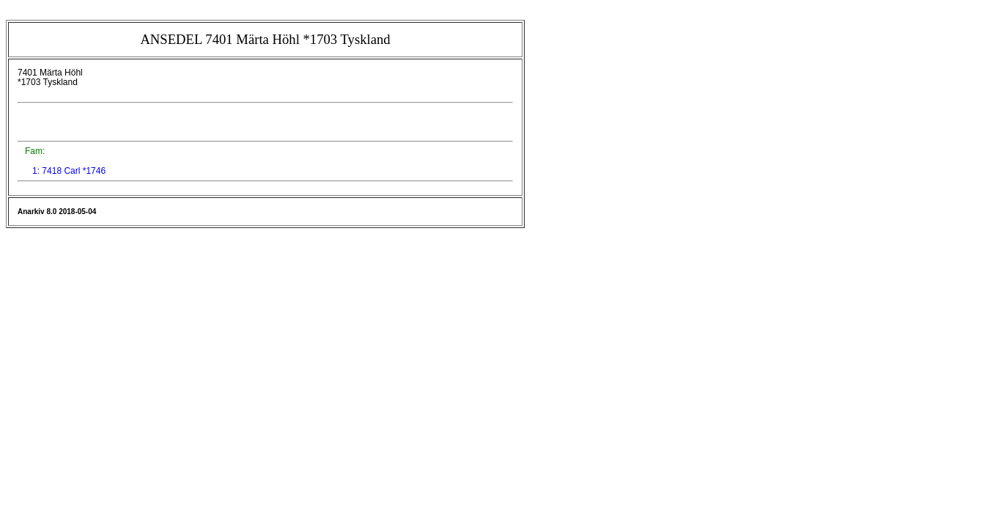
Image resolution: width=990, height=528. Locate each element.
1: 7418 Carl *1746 (69, 171)
